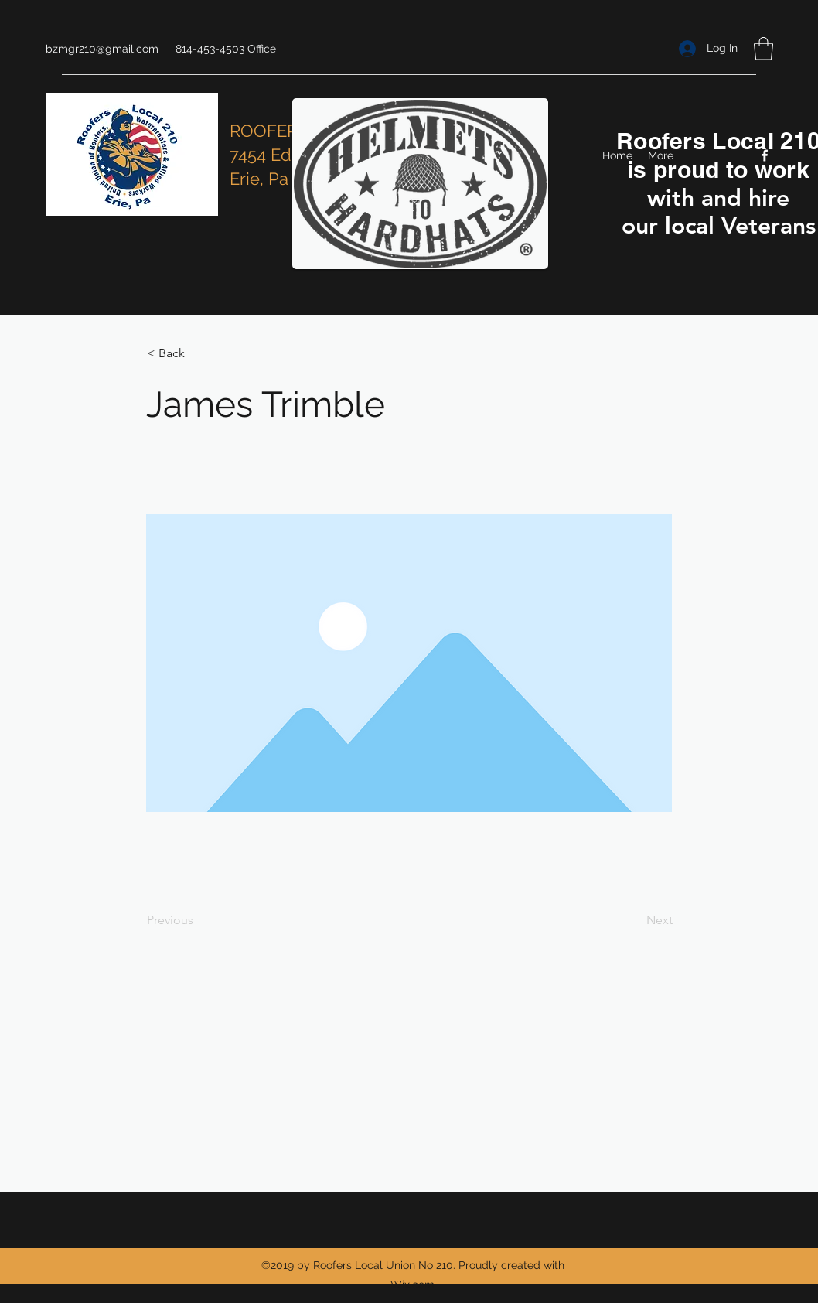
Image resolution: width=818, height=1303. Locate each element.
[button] (763, 48)
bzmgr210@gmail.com (102, 49)
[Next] (634, 920)
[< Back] (198, 353)
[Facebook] (764, 155)
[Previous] (198, 920)
